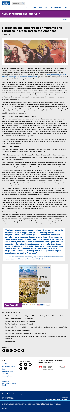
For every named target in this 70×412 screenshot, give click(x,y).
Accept (4, 408)
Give (46, 7)
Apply (33, 7)
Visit (40, 7)
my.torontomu (56, 7)
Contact (4, 363)
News (3, 369)
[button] (26, 7)
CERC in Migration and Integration (21, 14)
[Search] (23, 3)
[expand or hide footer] (67, 394)
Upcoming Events (7, 376)
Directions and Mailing (8, 366)
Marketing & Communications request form (9, 383)
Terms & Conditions (55, 404)
